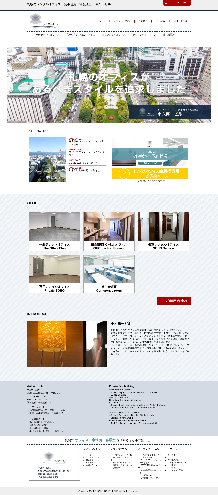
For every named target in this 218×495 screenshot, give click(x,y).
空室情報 (171, 468)
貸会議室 (117, 468)
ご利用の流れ (173, 460)
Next (206, 85)
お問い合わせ (180, 21)
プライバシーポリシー (177, 463)
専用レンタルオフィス (144, 34)
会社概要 (171, 455)
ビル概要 (160, 21)
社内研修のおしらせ (149, 475)
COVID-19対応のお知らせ (83, 162)
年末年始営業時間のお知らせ (84, 170)
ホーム (102, 21)
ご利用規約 (172, 465)
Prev (11, 85)
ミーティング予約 (175, 470)
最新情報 (143, 21)
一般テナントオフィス (48, 34)
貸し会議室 (169, 34)
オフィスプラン (122, 21)
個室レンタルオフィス (114, 34)
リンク (170, 457)
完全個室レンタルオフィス (80, 34)
